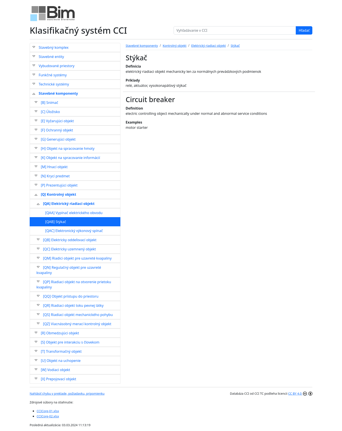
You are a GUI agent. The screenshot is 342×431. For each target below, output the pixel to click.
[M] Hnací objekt (54, 166)
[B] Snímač (49, 102)
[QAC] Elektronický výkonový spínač (74, 230)
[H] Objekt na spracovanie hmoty (67, 148)
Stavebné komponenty (58, 93)
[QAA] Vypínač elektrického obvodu (74, 212)
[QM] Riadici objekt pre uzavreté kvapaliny (77, 258)
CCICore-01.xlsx (48, 411)
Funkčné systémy (53, 75)
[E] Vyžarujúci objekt (57, 121)
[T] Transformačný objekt (61, 351)
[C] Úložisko (50, 111)
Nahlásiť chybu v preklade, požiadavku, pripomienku (67, 393)
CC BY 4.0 (300, 393)
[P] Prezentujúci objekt (59, 185)
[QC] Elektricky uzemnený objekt (69, 249)
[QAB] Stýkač (55, 221)
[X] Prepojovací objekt (58, 379)
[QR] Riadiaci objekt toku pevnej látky (73, 305)
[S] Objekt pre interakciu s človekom (70, 342)
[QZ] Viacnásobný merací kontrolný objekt (77, 323)
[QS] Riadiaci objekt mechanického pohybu (78, 314)
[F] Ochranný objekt (57, 130)
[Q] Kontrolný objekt (58, 194)
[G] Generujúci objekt (58, 139)
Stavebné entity (51, 56)
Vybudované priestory (56, 65)
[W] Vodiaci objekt (55, 369)
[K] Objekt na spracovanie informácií (70, 157)
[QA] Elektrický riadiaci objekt (68, 203)
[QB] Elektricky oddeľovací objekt (69, 239)
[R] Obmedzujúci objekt (60, 333)
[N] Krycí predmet (55, 176)
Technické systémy (54, 84)
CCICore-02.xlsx (48, 416)
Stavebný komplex (53, 47)
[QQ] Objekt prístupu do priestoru (70, 296)
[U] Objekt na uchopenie (60, 360)
